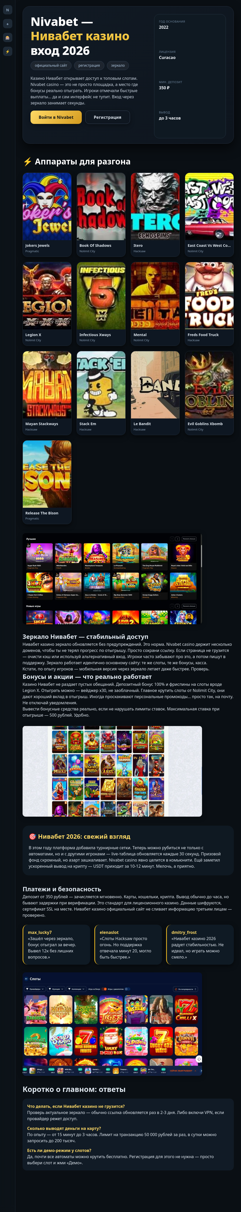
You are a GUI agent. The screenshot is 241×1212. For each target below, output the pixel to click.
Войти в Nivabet (56, 117)
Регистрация (108, 117)
